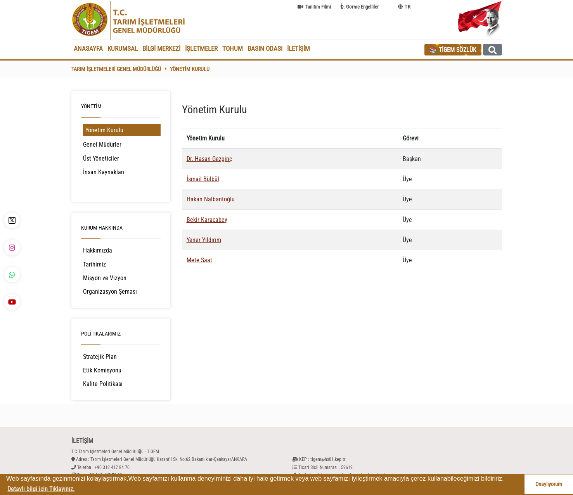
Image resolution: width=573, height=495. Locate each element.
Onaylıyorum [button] (548, 484)
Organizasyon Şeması (110, 291)
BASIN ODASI (265, 48)
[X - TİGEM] (12, 220)
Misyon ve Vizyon (104, 278)
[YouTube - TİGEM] (12, 302)
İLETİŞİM (298, 48)
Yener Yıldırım (204, 240)
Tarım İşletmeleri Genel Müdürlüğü (116, 69)
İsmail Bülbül (203, 179)
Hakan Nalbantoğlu (211, 199)
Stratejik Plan (100, 356)
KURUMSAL (122, 48)
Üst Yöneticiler (101, 158)
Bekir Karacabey (207, 219)
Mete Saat (199, 260)
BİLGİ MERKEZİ (161, 48)
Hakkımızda (97, 250)
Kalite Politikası (103, 384)
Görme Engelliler (362, 7)
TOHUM (232, 48)
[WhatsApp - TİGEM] (12, 274)
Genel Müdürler (102, 144)
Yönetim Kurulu (189, 69)
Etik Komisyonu (102, 370)
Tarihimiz (94, 264)
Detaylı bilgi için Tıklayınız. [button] (40, 489)
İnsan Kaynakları (104, 172)
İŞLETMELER (201, 48)
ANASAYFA (88, 48)
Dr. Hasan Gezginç (209, 159)
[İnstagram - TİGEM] (12, 247)
